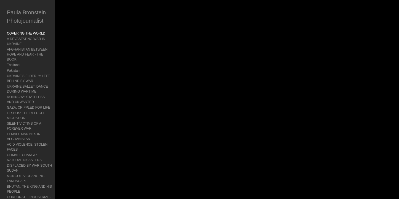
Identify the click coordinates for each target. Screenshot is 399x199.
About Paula (16, 186)
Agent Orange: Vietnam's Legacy (31, 169)
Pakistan (13, 60)
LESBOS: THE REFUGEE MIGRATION (36, 98)
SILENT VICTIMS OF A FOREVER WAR (36, 104)
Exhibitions (15, 180)
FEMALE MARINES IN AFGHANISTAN (35, 109)
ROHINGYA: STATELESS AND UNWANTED (40, 87)
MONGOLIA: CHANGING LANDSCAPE (36, 131)
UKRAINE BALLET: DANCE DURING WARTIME (34, 79)
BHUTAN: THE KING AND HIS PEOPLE (36, 137)
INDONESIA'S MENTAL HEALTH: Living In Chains (38, 155)
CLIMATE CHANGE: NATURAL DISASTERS (40, 120)
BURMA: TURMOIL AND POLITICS (33, 148)
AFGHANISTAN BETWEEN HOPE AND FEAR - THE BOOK (41, 47)
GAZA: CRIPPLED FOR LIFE (28, 93)
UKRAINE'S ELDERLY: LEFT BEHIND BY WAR (38, 68)
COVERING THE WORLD (26, 33)
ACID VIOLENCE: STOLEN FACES (33, 115)
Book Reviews (17, 175)
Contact (12, 191)
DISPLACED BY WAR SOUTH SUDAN (36, 126)
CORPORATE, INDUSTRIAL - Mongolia (36, 142)
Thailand (13, 55)
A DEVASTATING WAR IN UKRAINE (34, 39)
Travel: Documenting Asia (25, 164)
